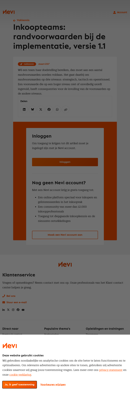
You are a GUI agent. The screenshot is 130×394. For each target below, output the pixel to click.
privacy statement (110, 370)
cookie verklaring (20, 374)
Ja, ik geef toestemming (19, 384)
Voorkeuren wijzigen (53, 384)
